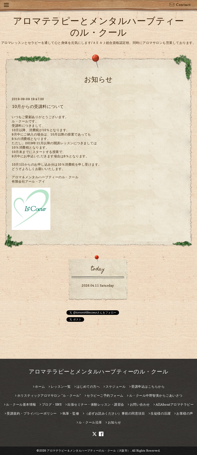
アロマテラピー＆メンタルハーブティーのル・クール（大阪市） (88, 450)
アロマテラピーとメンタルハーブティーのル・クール (98, 371)
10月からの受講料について (38, 106)
